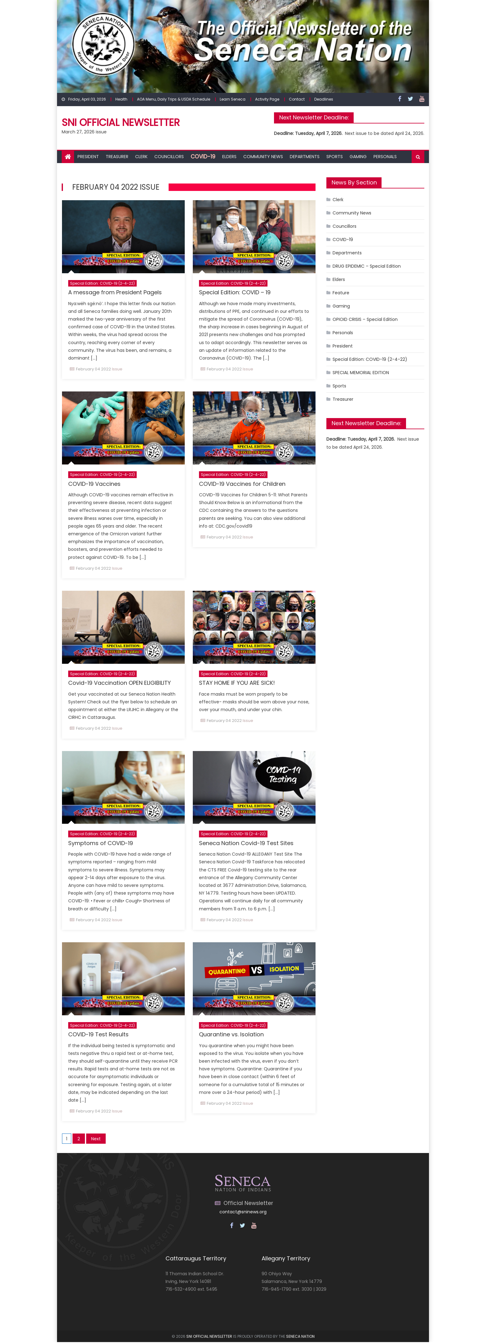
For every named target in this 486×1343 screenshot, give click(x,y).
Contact (297, 99)
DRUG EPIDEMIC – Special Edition (367, 266)
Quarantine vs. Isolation (231, 1035)
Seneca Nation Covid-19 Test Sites (246, 844)
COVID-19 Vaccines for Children (242, 484)
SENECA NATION (300, 1337)
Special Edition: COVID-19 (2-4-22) (102, 283)
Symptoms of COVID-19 (100, 844)
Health (121, 99)
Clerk (141, 156)
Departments (305, 156)
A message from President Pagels (115, 292)
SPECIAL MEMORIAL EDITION (361, 372)
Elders (229, 156)
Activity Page (267, 99)
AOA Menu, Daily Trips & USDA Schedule (173, 99)
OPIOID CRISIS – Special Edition (365, 319)
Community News (263, 156)
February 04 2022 (93, 369)
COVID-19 (203, 156)
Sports (334, 156)
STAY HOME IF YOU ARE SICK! (237, 683)
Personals (385, 156)
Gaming (358, 156)
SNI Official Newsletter (121, 122)
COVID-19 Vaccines (94, 484)
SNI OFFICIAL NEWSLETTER (209, 1337)
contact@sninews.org (243, 1213)
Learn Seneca (232, 99)
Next (96, 1140)
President (88, 156)
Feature (341, 293)
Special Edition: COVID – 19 (235, 292)
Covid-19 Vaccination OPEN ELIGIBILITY (119, 683)
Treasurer (117, 156)
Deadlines (323, 99)
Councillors (169, 156)
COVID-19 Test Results (98, 1035)
